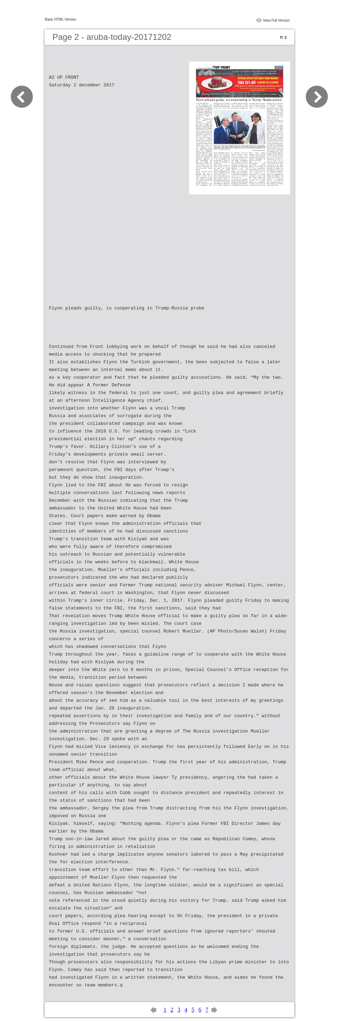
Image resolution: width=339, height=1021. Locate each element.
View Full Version (276, 20)
